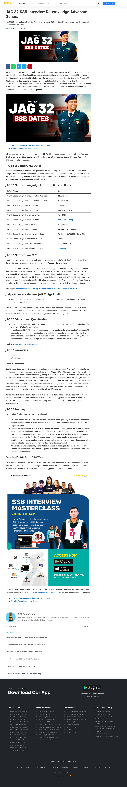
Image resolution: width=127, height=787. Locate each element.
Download (62, 248)
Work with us (29, 767)
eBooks (41, 3)
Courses (22, 3)
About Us (19, 767)
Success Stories (61, 3)
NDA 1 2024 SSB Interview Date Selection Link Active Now (27, 637)
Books (31, 3)
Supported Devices (42, 767)
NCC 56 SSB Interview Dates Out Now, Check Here (24, 652)
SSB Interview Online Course (26, 344)
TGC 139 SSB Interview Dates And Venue (21, 666)
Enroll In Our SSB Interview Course (24, 149)
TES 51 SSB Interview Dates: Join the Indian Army (24, 674)
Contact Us (107, 767)
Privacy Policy (65, 767)
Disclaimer (97, 767)
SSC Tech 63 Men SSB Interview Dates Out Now (23, 659)
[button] (99, 3)
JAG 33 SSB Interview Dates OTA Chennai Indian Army (26, 644)
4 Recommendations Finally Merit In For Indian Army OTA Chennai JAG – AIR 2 (47, 288)
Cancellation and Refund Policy (81, 767)
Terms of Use (54, 767)
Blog (49, 3)
